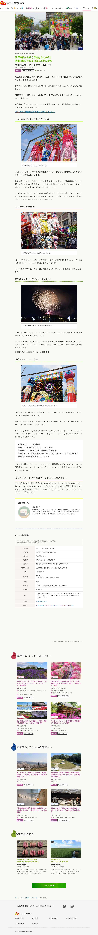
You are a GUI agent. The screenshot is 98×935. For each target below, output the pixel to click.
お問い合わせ (19, 918)
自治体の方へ (53, 918)
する (30, 8)
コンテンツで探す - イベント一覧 (28, 898)
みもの (68, 8)
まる (39, 8)
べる (14, 8)
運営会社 (35, 923)
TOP (16, 898)
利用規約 (35, 918)
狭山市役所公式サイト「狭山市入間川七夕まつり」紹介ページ (54, 605)
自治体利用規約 (71, 918)
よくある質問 (19, 923)
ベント (86, 8)
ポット (77, 8)
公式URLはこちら (41, 601)
